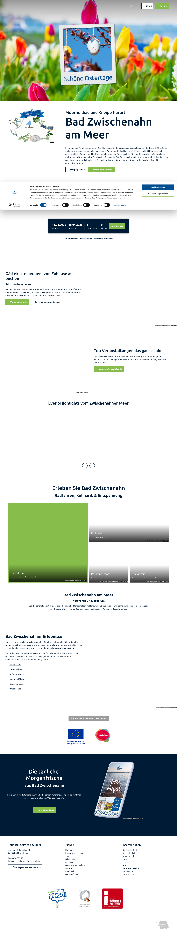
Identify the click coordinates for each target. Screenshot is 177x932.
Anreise (55, 228)
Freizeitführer (15, 669)
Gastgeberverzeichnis (75, 865)
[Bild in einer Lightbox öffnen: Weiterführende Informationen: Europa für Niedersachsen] (88, 736)
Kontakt (69, 850)
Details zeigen (120, 24)
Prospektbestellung (74, 853)
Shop (67, 856)
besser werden (129, 856)
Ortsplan (69, 862)
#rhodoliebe (15, 688)
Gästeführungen (16, 684)
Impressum (127, 871)
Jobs (124, 859)
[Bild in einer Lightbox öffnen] (119, 790)
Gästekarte (70, 859)
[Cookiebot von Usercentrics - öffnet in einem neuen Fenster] (14, 23)
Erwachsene (91, 228)
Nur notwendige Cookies (158, 12)
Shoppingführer (16, 679)
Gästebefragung (72, 874)
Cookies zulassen (158, 6)
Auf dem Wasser (16, 674)
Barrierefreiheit (129, 850)
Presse (125, 862)
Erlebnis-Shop (15, 664)
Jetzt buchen (117, 226)
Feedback (69, 871)
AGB (124, 865)
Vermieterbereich (130, 868)
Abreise (72, 228)
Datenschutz (128, 874)
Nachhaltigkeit (129, 853)
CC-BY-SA (174, 325)
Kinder (104, 228)
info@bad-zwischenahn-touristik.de (24, 861)
